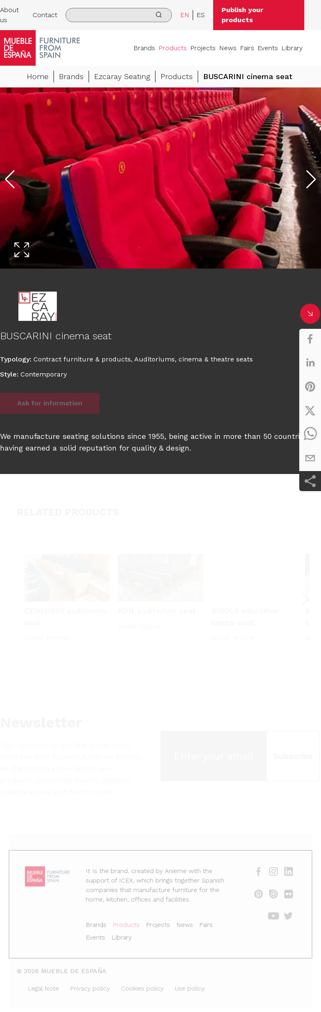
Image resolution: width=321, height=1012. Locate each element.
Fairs (247, 48)
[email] (310, 458)
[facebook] (310, 339)
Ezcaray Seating (122, 76)
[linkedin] (310, 363)
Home (37, 76)
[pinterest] (310, 387)
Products (172, 48)
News (228, 48)
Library (292, 48)
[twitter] (310, 410)
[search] (118, 15)
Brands (144, 48)
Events (267, 48)
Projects (203, 48)
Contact (45, 15)
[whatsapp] (310, 434)
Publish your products (242, 15)
